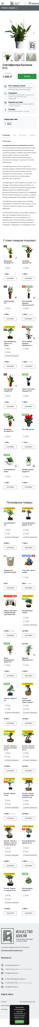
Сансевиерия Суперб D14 (9, 390)
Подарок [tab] (32, 135)
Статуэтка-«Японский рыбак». (28, 571)
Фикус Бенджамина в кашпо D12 (9, 660)
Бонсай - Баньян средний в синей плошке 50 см (28, 795)
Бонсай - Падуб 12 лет (9, 699)
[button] (34, 33)
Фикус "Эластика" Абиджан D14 (27, 390)
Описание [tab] (6, 135)
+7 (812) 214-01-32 (11, 969)
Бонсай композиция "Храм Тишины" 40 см (27, 700)
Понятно (19, 1021)
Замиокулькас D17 (9, 302)
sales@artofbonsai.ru (11, 973)
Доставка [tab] (22, 135)
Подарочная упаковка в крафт (8, 572)
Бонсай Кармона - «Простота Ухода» (10, 343)
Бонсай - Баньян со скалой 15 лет (10, 889)
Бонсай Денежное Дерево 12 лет (27, 524)
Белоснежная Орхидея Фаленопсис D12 (28, 302)
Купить (27, 76)
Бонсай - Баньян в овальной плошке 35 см (10, 747)
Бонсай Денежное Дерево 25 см (27, 842)
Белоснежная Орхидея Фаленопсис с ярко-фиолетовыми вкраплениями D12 (27, 343)
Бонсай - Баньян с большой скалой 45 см (28, 747)
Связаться (35, 3)
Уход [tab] (14, 135)
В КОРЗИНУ (10, 278)
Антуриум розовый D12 (9, 430)
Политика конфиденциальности (12, 950)
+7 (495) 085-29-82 (11, 983)
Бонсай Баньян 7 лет (10, 523)
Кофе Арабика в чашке (9, 470)
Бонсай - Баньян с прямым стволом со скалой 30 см (10, 843)
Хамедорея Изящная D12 (9, 261)
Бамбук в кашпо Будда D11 (28, 470)
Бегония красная (28, 429)
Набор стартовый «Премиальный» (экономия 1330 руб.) (10, 612)
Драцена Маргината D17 (27, 659)
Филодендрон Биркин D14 (27, 889)
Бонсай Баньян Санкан (27, 611)
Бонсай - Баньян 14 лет (10, 794)
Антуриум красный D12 (27, 261)
